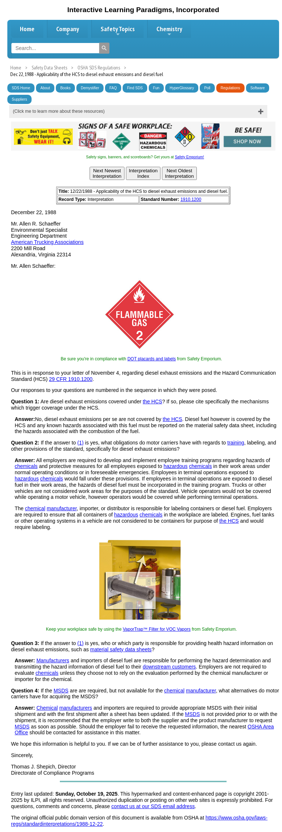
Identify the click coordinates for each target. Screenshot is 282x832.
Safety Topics (118, 31)
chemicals (26, 466)
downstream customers (169, 667)
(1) (80, 443)
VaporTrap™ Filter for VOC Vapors (157, 629)
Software (257, 88)
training (235, 443)
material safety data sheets (121, 649)
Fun (156, 88)
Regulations (230, 88)
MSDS (61, 691)
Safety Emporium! (189, 157)
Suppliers (19, 99)
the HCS (152, 401)
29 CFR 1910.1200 (70, 379)
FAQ (113, 88)
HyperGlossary (182, 88)
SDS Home (21, 88)
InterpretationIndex (143, 173)
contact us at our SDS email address (153, 806)
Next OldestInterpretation (179, 173)
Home (27, 29)
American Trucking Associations (47, 242)
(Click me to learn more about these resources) (59, 111)
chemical (35, 508)
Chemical (47, 708)
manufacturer (62, 508)
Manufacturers (52, 660)
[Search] (104, 48)
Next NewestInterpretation (107, 173)
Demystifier (90, 88)
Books (65, 88)
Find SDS (135, 88)
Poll (207, 88)
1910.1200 (190, 199)
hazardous (175, 466)
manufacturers (75, 708)
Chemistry (169, 31)
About (45, 88)
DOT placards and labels (151, 358)
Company (67, 31)
